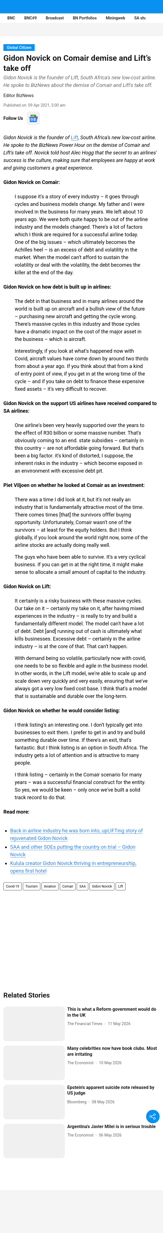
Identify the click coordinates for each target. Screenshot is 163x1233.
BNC (11, 18)
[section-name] (19, 47)
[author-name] (86, 1024)
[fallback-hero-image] (34, 1024)
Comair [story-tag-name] (67, 886)
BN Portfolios (85, 18)
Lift (74, 137)
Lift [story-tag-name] (120, 886)
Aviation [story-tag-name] (50, 886)
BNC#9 (30, 18)
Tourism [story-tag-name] (31, 886)
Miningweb (115, 18)
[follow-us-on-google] (33, 118)
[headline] (113, 1012)
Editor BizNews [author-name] (18, 95)
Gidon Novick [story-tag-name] (102, 886)
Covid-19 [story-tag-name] (12, 886)
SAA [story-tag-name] (82, 886)
